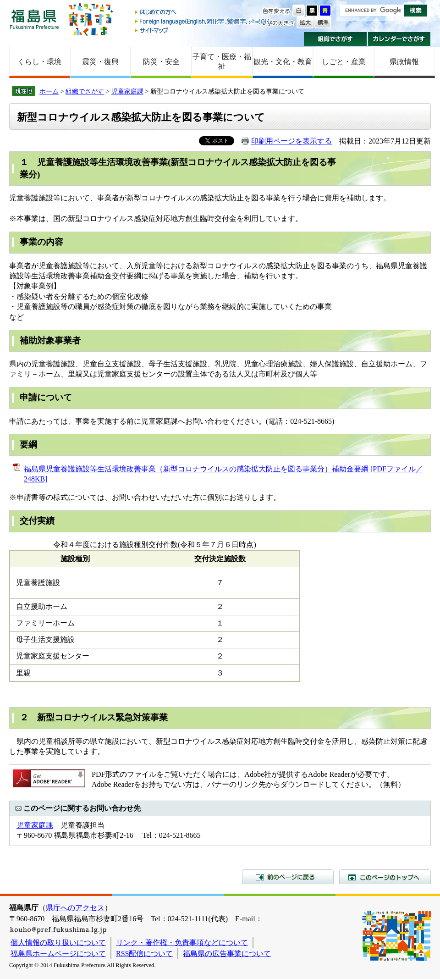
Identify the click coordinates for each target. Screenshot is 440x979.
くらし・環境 (39, 62)
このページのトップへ (385, 876)
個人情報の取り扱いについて (58, 942)
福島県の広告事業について (227, 953)
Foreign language (203, 21)
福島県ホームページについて (58, 953)
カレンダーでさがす (399, 39)
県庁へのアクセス (75, 908)
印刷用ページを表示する (291, 141)
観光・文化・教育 (282, 62)
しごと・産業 (344, 62)
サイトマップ (203, 30)
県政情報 (404, 62)
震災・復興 (100, 62)
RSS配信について (144, 953)
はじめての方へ (203, 12)
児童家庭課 (127, 91)
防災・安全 (161, 62)
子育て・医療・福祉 (221, 61)
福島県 (34, 19)
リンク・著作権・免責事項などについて (182, 942)
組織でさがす (335, 39)
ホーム (49, 91)
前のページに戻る (288, 876)
